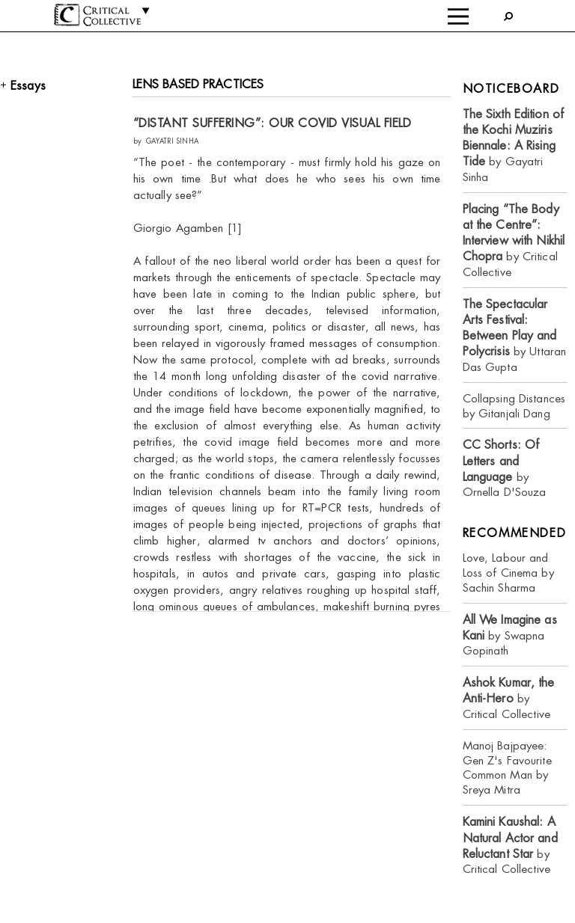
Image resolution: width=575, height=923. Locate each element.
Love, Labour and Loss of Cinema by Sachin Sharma (508, 573)
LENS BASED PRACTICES (198, 84)
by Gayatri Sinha (514, 145)
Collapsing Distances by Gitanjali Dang (514, 405)
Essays (28, 85)
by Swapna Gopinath (510, 635)
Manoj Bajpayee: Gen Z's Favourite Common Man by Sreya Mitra (507, 767)
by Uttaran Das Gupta (515, 335)
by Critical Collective (514, 240)
